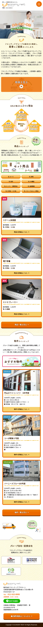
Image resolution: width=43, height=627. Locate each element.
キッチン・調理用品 (11, 186)
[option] (21, 25)
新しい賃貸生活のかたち (13, 4)
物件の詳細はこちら (20, 409)
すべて (12, 176)
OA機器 (32, 181)
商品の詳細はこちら (20, 232)
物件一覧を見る (21, 512)
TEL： (21, 595)
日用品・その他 (11, 191)
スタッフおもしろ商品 (32, 191)
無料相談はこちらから (20, 616)
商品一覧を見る (21, 325)
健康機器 (32, 186)
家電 (32, 176)
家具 (12, 181)
